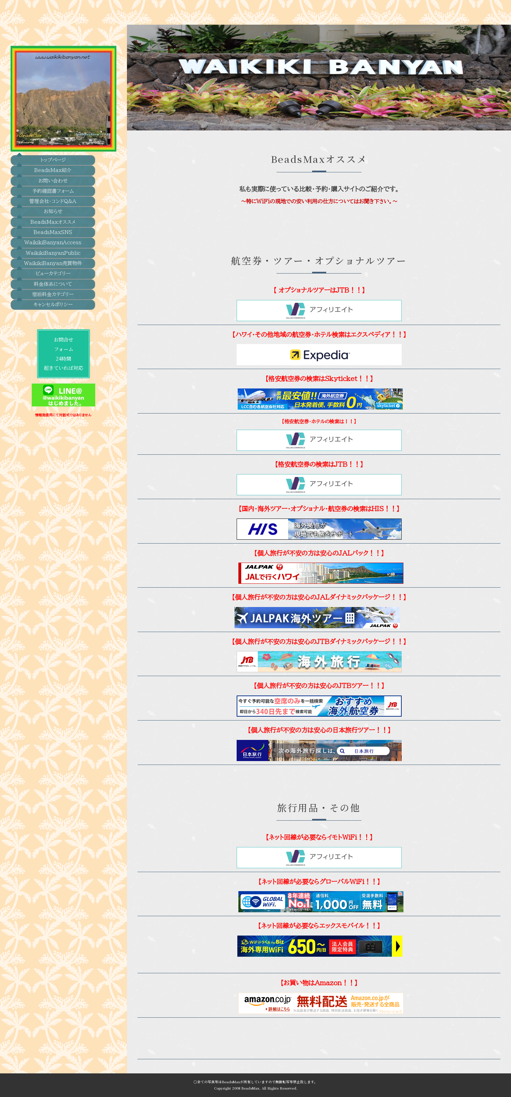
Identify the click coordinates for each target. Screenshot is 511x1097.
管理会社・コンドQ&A (53, 182)
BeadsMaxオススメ (52, 204)
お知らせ (53, 193)
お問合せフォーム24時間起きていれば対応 (53, 339)
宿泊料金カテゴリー (53, 279)
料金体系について (53, 268)
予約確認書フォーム (53, 171)
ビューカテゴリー (53, 258)
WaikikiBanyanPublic (53, 236)
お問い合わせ (53, 160)
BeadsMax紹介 (53, 150)
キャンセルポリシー (53, 290)
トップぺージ (53, 139)
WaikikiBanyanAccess (52, 225)
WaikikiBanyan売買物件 (53, 247)
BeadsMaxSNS (53, 214)
